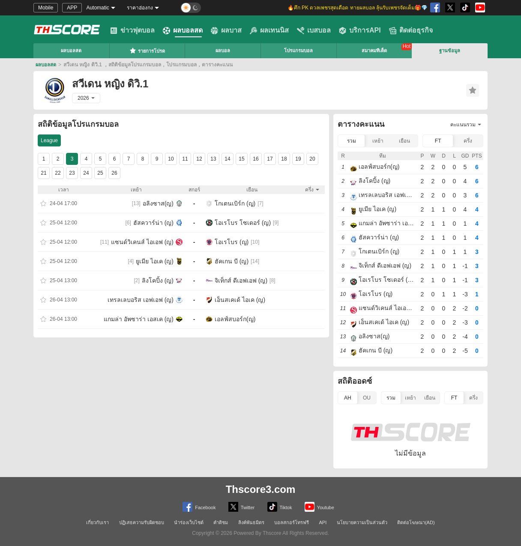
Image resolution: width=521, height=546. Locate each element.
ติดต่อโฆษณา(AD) (416, 522)
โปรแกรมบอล (298, 50)
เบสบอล (314, 30)
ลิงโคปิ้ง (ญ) (158, 280)
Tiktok (279, 507)
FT (438, 141)
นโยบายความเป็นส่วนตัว (362, 522)
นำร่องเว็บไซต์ (189, 522)
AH (347, 398)
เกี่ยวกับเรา (97, 522)
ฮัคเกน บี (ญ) (232, 261)
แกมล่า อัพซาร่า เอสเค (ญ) (139, 319)
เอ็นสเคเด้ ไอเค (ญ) (240, 299)
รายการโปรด (147, 50)
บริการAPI (360, 30)
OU (367, 398)
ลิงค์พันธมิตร (251, 522)
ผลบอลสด (183, 30)
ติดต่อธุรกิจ (411, 30)
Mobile (45, 8)
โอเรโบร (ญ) (232, 242)
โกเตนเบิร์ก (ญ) (235, 203)
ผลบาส (226, 30)
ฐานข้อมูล (449, 50)
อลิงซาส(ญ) (158, 203)
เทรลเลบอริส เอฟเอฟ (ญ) (141, 299)
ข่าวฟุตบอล (132, 30)
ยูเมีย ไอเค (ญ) (155, 261)
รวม (351, 141)
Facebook (199, 507)
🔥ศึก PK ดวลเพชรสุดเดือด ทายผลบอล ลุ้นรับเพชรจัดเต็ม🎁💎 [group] (357, 8)
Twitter (241, 507)
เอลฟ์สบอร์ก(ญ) (235, 319)
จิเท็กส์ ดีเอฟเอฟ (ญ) (241, 280)
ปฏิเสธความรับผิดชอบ (141, 522)
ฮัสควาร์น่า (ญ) (153, 222)
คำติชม (220, 522)
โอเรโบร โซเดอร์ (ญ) (243, 222)
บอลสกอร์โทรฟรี (291, 522)
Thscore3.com (261, 489)
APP (72, 8)
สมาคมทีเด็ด (374, 50)
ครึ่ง (468, 141)
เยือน (404, 141)
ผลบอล (223, 50)
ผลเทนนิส (269, 30)
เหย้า (377, 141)
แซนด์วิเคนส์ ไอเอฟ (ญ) (142, 242)
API (323, 522)
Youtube (319, 507)
